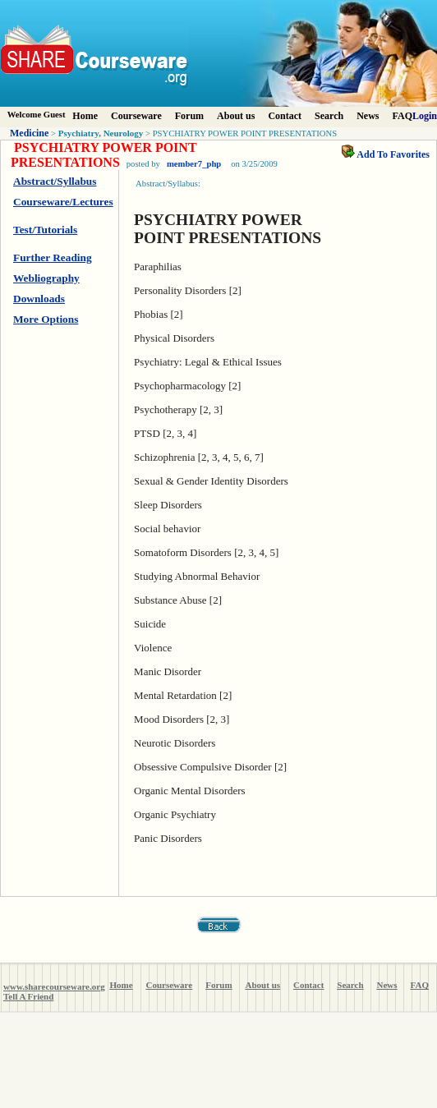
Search (329, 116)
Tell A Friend (28, 996)
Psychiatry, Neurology (101, 133)
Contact (284, 116)
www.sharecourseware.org (54, 986)
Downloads (39, 298)
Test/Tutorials (45, 229)
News (367, 116)
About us (236, 116)
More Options (45, 319)
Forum (189, 116)
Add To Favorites (386, 154)
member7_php (194, 163)
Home (85, 116)
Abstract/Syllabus (54, 181)
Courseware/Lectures (63, 201)
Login (424, 116)
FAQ (402, 116)
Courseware (136, 116)
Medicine (29, 133)
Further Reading (52, 257)
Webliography (46, 278)
